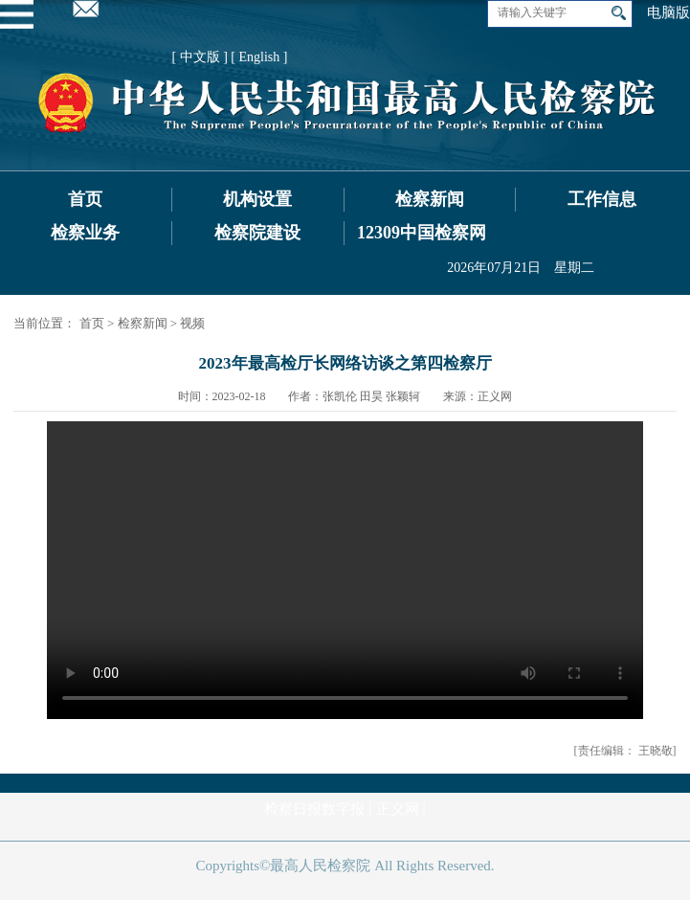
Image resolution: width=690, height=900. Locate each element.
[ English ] (259, 57)
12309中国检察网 (421, 232)
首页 (85, 199)
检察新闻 (429, 199)
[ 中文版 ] (200, 57)
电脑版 (668, 12)
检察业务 (85, 232)
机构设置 (257, 199)
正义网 (397, 809)
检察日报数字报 (314, 809)
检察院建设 (257, 232)
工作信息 (602, 199)
